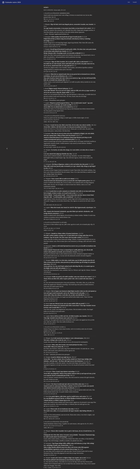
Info (129, 2)
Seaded (135, 2)
